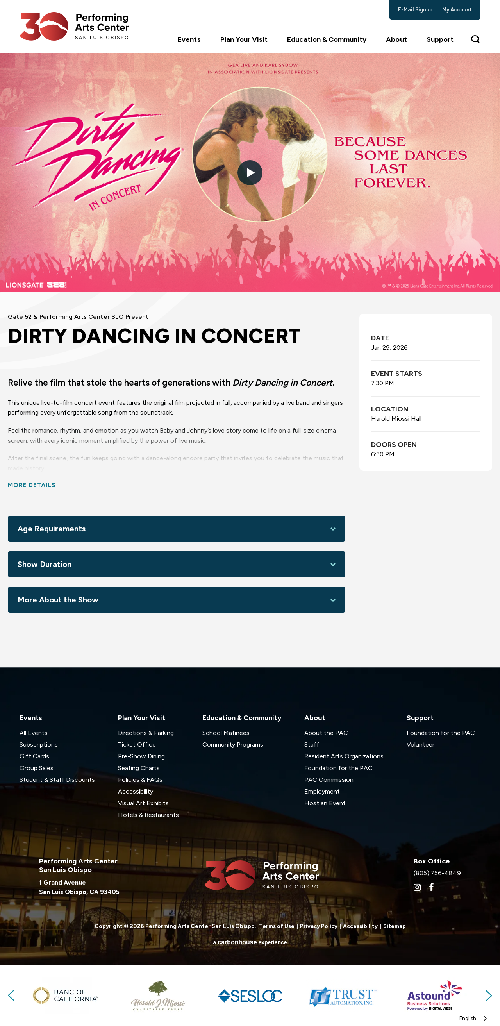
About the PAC (326, 732)
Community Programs (232, 744)
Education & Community (326, 39)
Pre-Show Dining (141, 756)
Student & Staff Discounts (57, 779)
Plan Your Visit (244, 39)
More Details (32, 485)
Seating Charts (139, 768)
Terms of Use (277, 926)
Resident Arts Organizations (344, 756)
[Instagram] (417, 887)
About (396, 39)
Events (189, 39)
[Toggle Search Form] (475, 39)
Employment (322, 791)
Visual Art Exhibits (143, 803)
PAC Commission (329, 779)
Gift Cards (34, 756)
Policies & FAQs (140, 779)
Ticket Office (137, 744)
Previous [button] (12, 995)
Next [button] (488, 995)
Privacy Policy (319, 926)
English (467, 1018)
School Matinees (226, 732)
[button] (250, 172)
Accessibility (135, 791)
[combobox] (473, 1018)
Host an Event (325, 803)
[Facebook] (431, 887)
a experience (250, 942)
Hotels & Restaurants (148, 815)
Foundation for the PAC (338, 768)
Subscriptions (39, 744)
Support (440, 39)
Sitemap (394, 926)
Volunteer (420, 744)
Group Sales (37, 768)
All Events (34, 732)
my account (457, 10)
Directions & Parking (146, 732)
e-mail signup (415, 10)
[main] (250, 360)
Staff (311, 744)
